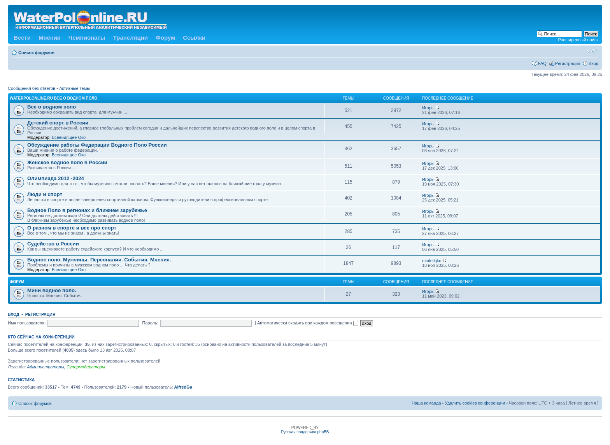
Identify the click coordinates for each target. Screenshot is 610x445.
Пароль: (150, 323)
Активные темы (74, 88)
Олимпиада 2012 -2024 (55, 178)
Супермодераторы (86, 366)
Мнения (50, 37)
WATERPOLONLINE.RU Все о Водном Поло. (54, 98)
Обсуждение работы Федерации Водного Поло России (97, 145)
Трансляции (130, 37)
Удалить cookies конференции (475, 403)
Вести (22, 37)
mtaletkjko (432, 260)
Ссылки (194, 37)
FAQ (542, 63)
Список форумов (36, 52)
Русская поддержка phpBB (305, 432)
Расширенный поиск (578, 39)
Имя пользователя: (27, 323)
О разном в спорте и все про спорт (71, 228)
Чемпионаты (86, 37)
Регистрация (567, 63)
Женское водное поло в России (67, 162)
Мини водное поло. (51, 290)
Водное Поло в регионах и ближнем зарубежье (87, 210)
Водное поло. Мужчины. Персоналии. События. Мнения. (99, 260)
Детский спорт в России (57, 123)
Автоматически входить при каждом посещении (307, 323)
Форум (165, 37)
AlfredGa (183, 387)
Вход (593, 63)
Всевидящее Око (69, 137)
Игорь (428, 107)
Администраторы (45, 366)
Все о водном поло (51, 107)
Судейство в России (53, 244)
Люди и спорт (44, 194)
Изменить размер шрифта (592, 50)
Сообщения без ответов (31, 88)
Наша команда (426, 403)
